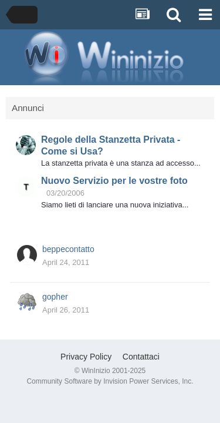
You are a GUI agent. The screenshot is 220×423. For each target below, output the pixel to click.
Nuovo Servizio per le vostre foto (114, 181)
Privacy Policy (85, 356)
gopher (55, 296)
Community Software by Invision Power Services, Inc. (109, 381)
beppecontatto (68, 249)
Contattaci (141, 356)
